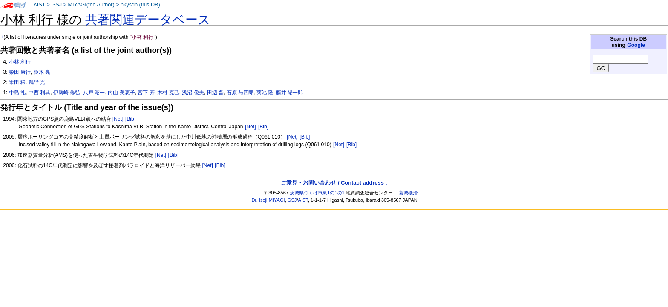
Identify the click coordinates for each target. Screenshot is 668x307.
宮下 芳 (146, 93)
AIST (39, 5)
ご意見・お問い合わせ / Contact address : (334, 183)
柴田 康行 (20, 72)
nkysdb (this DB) (140, 5)
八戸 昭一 (94, 93)
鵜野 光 (37, 82)
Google (636, 45)
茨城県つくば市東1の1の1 (317, 192)
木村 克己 (168, 93)
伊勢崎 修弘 (66, 93)
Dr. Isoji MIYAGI (268, 200)
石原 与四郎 (240, 93)
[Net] (118, 119)
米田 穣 (17, 82)
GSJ (56, 5)
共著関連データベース (147, 19)
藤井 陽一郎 (289, 93)
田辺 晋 (215, 93)
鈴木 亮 (42, 72)
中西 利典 (39, 93)
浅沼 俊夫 (193, 93)
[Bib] (130, 119)
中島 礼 (17, 93)
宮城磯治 (408, 192)
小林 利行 (20, 62)
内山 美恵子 (121, 93)
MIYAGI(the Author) (91, 5)
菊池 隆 (264, 93)
